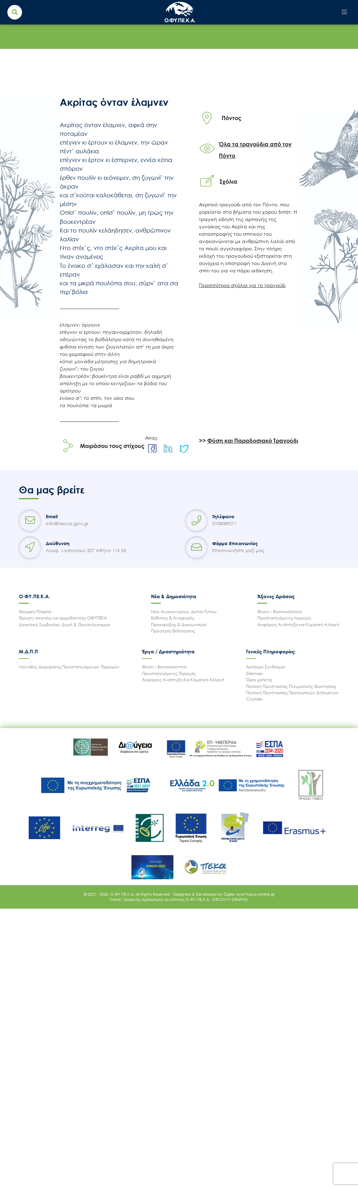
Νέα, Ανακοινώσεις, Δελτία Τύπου (183, 611)
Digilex (230, 894)
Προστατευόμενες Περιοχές (169, 673)
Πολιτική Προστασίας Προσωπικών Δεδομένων (292, 692)
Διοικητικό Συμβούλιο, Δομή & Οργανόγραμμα (64, 624)
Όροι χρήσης (259, 679)
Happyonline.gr (259, 894)
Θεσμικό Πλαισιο (35, 611)
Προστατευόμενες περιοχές (284, 618)
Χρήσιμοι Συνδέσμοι (265, 666)
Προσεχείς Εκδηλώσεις (173, 630)
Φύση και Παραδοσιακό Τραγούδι (252, 440)
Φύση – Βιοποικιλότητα (279, 611)
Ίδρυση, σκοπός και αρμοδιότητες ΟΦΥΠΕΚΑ (63, 618)
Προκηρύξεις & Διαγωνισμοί (178, 624)
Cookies (254, 699)
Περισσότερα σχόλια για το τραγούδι (242, 285)
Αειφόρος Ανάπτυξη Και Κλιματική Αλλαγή (183, 679)
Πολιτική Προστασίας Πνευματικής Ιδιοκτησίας (291, 686)
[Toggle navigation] (344, 12)
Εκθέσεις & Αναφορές (172, 618)
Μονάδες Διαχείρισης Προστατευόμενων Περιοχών (69, 666)
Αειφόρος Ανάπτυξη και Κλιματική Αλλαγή (298, 624)
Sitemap (254, 673)
